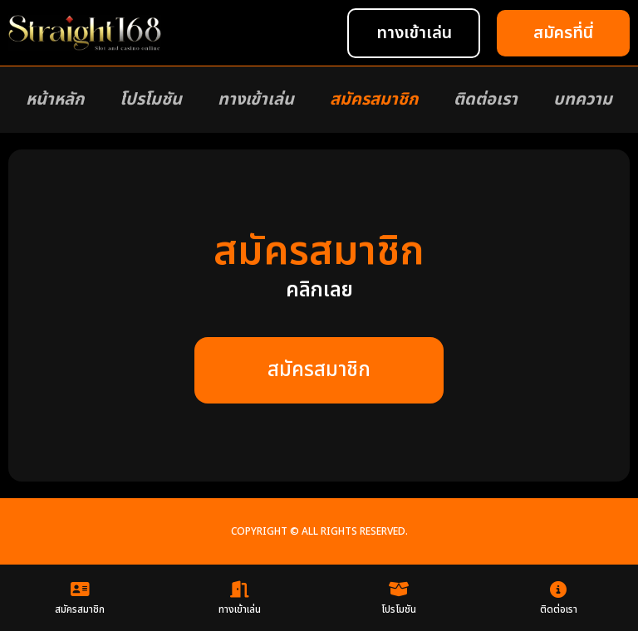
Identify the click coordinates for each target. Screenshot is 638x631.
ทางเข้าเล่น (256, 100)
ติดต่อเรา (486, 100)
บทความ (582, 100)
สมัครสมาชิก (374, 100)
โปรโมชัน (151, 100)
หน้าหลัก (55, 100)
